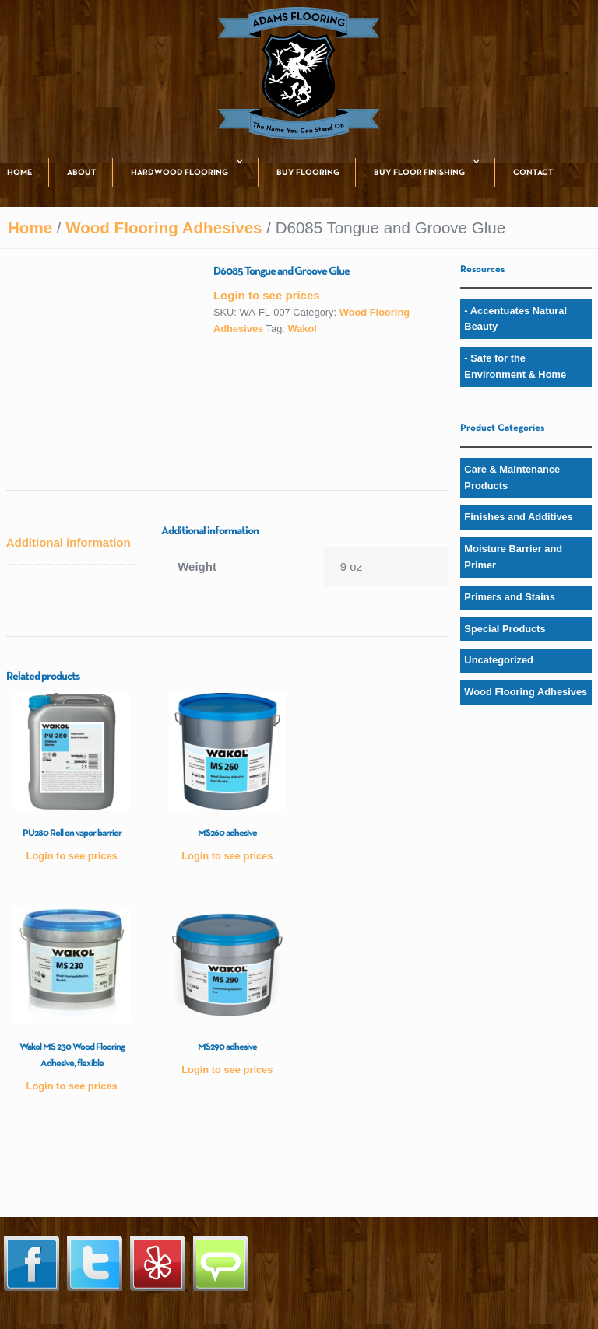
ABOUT (82, 173)
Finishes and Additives (518, 517)
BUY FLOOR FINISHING (419, 173)
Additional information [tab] (68, 542)
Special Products (504, 629)
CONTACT (533, 173)
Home (30, 227)
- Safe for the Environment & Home (515, 366)
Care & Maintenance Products (512, 477)
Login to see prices (266, 295)
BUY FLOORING (307, 173)
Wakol (301, 328)
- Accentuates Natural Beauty (515, 319)
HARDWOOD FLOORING (179, 173)
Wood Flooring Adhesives (163, 227)
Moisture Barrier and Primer (513, 557)
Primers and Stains (509, 597)
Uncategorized (498, 660)
